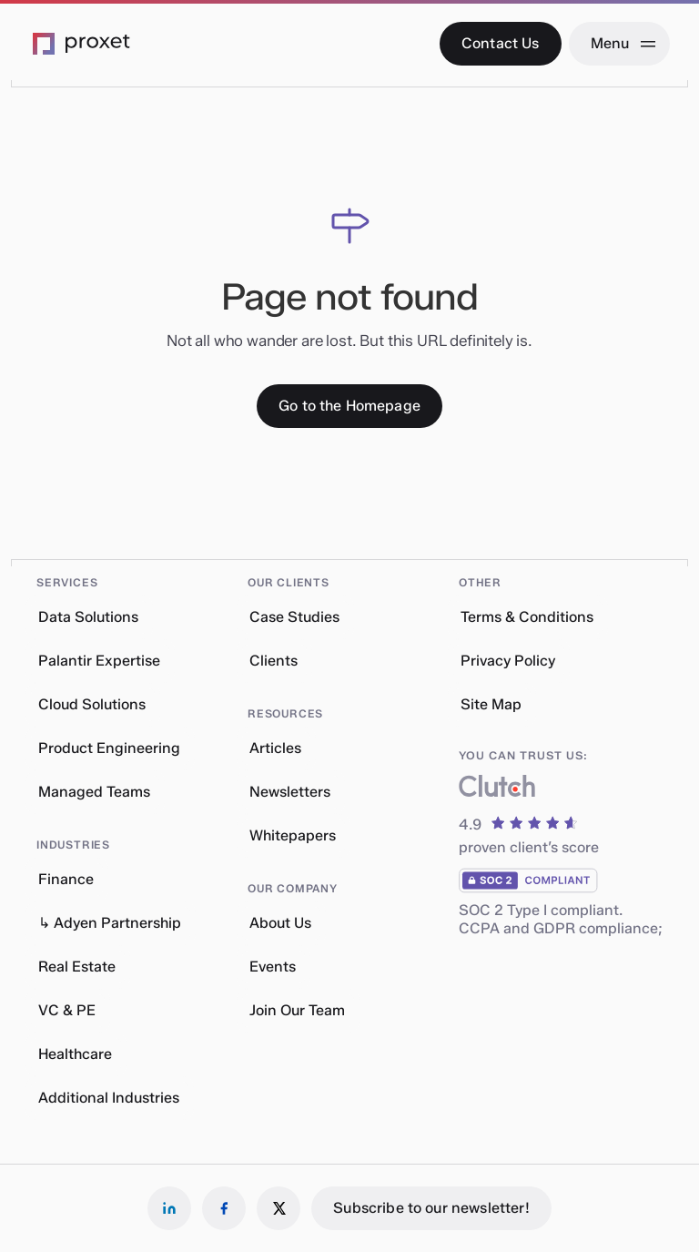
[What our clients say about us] (497, 790)
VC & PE (67, 1010)
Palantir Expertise (99, 660)
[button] (112, 573)
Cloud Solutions (92, 704)
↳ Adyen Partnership (109, 922)
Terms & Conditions (527, 617)
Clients (273, 660)
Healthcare (75, 1054)
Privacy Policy (508, 660)
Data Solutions (88, 617)
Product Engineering (109, 748)
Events (272, 966)
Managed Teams (94, 791)
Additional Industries (108, 1097)
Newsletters (289, 791)
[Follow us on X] (278, 1208)
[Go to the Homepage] (349, 406)
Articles (275, 748)
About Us (280, 922)
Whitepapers (292, 835)
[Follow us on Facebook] (224, 1208)
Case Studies (294, 617)
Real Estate (77, 966)
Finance (66, 879)
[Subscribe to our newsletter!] (431, 1208)
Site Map (491, 704)
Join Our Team (297, 1010)
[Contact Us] (501, 44)
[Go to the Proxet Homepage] (82, 44)
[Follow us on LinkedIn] (169, 1208)
